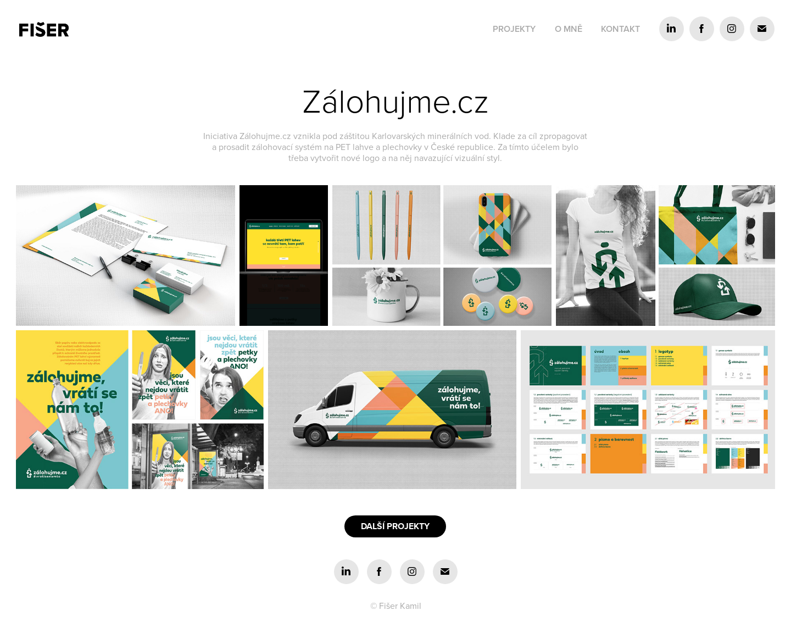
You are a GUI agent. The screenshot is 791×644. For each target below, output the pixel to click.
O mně (568, 29)
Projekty (514, 29)
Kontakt (620, 29)
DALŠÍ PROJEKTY (395, 526)
